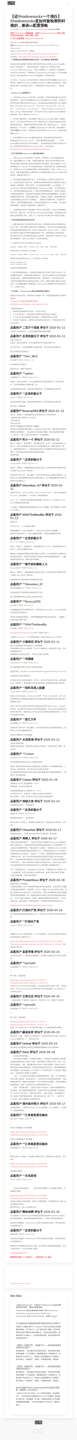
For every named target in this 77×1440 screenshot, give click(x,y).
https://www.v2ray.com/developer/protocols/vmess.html (31, 905)
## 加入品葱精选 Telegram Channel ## (26, 38)
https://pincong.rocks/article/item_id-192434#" (29, 1135)
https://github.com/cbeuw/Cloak (22, 633)
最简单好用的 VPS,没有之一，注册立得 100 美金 (30, 1257)
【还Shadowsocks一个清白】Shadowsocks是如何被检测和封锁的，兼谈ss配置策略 (38, 1306)
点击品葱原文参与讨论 (18, 1253)
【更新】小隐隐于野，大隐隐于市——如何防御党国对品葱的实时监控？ (38, 1346)
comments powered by (20, 1283)
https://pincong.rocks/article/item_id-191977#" (29, 983)
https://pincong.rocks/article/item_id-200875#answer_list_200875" (37, 944)
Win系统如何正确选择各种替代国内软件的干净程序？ (38, 1323)
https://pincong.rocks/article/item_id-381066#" (29, 1198)
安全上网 (44, 29)
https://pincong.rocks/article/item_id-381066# (29, 1195)
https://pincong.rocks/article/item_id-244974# (29, 1164)
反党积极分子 (16, 29)
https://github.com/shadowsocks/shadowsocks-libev (30, 149)
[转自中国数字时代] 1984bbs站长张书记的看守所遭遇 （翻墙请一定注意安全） (37, 1388)
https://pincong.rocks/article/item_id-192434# (29, 1132)
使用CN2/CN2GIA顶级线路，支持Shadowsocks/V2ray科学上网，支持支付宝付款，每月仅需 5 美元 (38, 34)
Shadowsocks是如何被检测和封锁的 (24, 301)
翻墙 (40, 29)
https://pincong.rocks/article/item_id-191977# (29, 980)
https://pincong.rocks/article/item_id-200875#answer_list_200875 (37, 941)
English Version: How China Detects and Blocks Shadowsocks (34, 54)
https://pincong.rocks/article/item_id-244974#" (29, 1167)
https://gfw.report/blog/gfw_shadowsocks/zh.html (38, 57)
